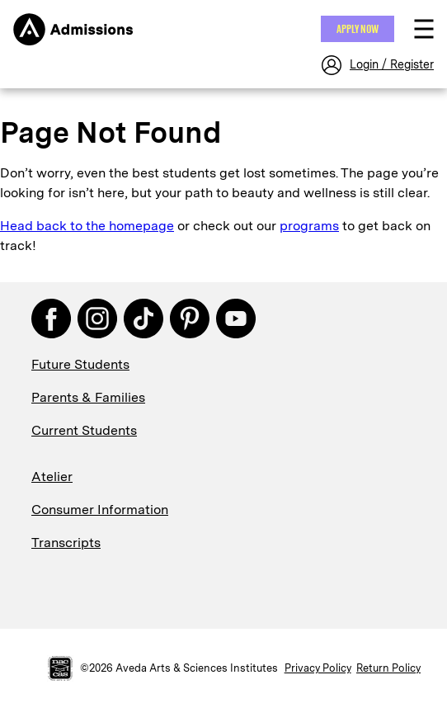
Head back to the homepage (87, 226)
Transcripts (66, 542)
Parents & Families (88, 397)
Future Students (80, 364)
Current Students (84, 430)
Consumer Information (99, 509)
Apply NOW (357, 28)
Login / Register (392, 64)
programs (309, 226)
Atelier (52, 476)
